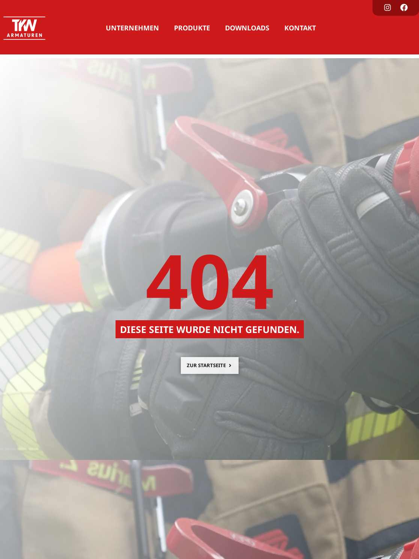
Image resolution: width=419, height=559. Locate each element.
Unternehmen (132, 27)
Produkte (192, 27)
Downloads (247, 27)
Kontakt (300, 27)
